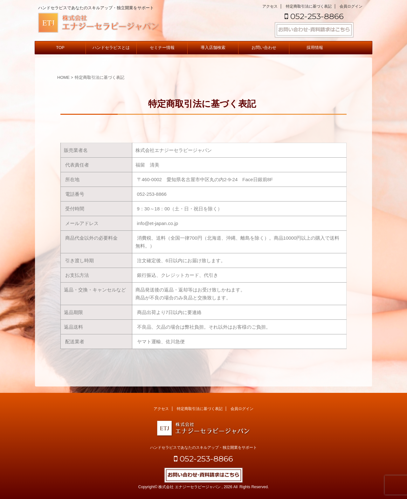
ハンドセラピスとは (111, 47)
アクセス (270, 6)
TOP (60, 47)
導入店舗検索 (213, 47)
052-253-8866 (314, 16)
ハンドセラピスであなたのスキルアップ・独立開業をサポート (203, 447)
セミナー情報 (162, 47)
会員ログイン (351, 6)
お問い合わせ (264, 47)
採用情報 (315, 47)
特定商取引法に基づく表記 (309, 6)
